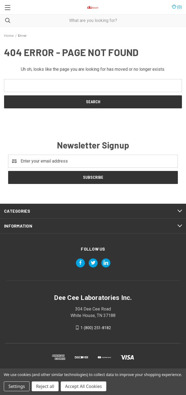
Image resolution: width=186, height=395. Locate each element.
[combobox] (93, 20)
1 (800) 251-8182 (96, 327)
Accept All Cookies (83, 386)
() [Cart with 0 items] (177, 6)
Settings (16, 386)
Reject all (45, 386)
